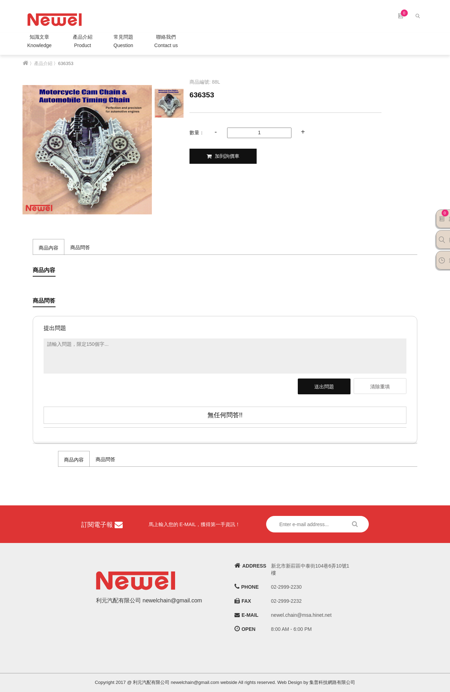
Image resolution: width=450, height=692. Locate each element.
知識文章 (39, 42)
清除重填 (380, 386)
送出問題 (324, 386)
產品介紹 (82, 42)
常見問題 (123, 42)
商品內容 (48, 248)
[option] (87, 149)
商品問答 (80, 247)
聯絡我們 (166, 42)
